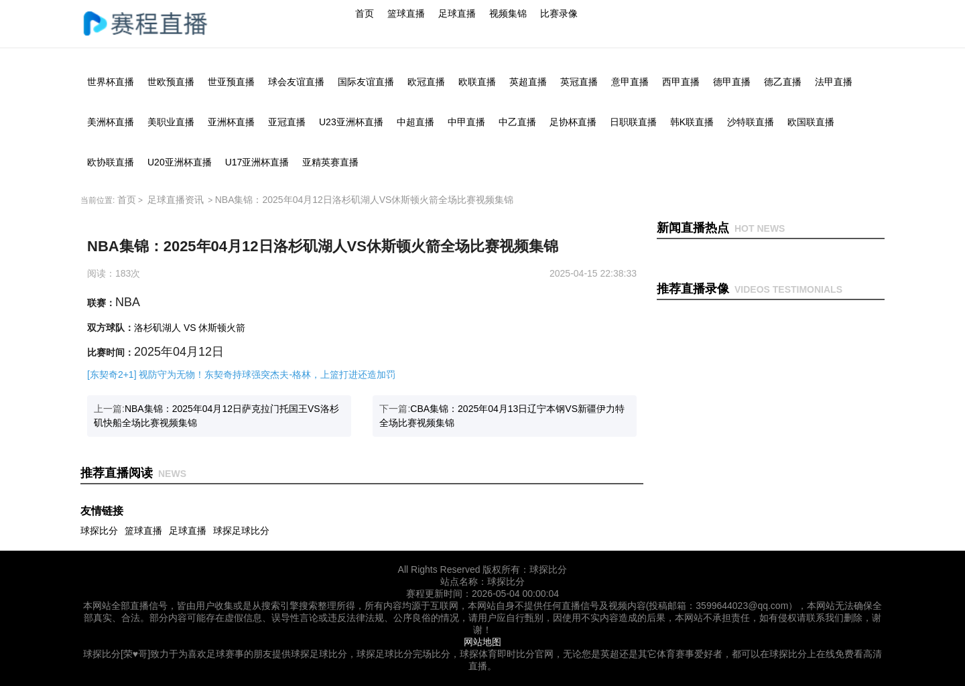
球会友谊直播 (296, 81)
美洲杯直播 (110, 122)
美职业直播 (170, 122)
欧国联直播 (810, 122)
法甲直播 (833, 81)
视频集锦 (508, 13)
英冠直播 (579, 81)
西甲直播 (681, 81)
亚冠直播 (287, 122)
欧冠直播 (426, 81)
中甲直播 (466, 122)
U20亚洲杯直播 (179, 162)
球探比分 (99, 530)
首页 (364, 13)
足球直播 (457, 13)
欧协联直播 (110, 162)
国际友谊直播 (366, 81)
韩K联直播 (692, 122)
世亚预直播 (231, 81)
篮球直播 (406, 13)
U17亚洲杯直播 (257, 162)
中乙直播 (517, 122)
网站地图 (482, 641)
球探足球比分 (241, 530)
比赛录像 (559, 13)
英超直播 (528, 81)
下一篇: (502, 415)
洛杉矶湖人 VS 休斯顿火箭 (189, 327)
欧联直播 (477, 81)
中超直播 (415, 122)
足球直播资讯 (175, 199)
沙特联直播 (750, 122)
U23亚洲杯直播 (351, 122)
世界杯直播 (110, 81)
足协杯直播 (573, 122)
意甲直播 (630, 81)
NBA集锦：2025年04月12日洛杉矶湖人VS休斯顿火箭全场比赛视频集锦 (364, 199)
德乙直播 (782, 81)
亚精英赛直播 (330, 162)
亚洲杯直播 (231, 122)
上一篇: (216, 415)
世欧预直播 (170, 81)
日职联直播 (633, 122)
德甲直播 (732, 81)
